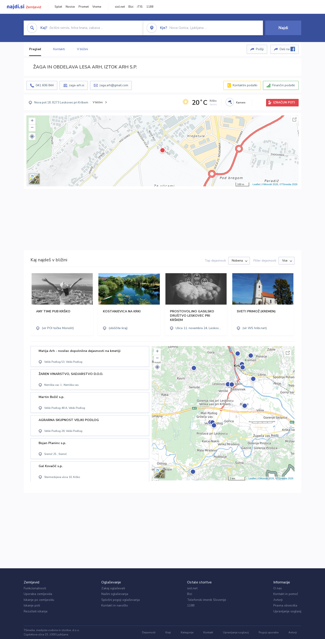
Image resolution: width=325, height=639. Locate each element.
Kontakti (59, 49)
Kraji (168, 632)
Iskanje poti (32, 605)
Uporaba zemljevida (38, 594)
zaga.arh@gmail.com (113, 85)
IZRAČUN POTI (284, 103)
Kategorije (187, 632)
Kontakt (208, 632)
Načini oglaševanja (114, 594)
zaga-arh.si (76, 85)
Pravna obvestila (285, 605)
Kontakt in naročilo (114, 605)
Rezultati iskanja (35, 611)
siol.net (120, 7)
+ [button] (32, 121)
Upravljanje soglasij (287, 611)
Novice (70, 7)
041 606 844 (45, 85)
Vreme (96, 7)
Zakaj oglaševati (113, 588)
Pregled (35, 49)
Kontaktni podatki (245, 85)
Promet (84, 7)
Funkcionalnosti (35, 588)
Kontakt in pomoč (285, 594)
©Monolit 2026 (270, 184)
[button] (32, 136)
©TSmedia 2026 (288, 184)
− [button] (32, 127)
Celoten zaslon (294, 119)
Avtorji (278, 600)
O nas (277, 588)
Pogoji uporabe (269, 632)
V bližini (82, 49)
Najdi (283, 27)
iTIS (140, 7)
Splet (58, 7)
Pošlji (260, 49)
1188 (149, 7)
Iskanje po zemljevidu (39, 600)
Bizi (130, 7)
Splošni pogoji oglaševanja (120, 600)
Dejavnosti (149, 632)
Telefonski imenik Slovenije (206, 600)
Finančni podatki (283, 85)
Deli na (287, 49)
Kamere (240, 102)
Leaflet (256, 184)
